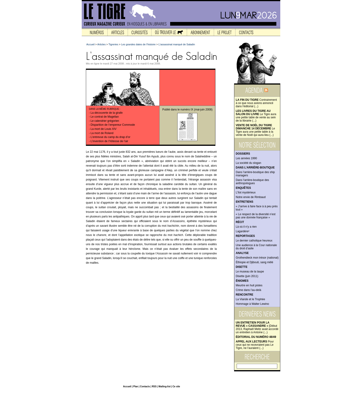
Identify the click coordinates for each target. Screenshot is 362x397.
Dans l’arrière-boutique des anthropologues (252, 181)
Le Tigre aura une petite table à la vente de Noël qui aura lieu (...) (255, 130)
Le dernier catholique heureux (254, 240)
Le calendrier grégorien (104, 120)
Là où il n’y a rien (246, 226)
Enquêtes (243, 187)
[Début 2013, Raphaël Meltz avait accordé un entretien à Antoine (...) (257, 327)
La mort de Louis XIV (103, 129)
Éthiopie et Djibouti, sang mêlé (254, 262)
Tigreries (113, 44)
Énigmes (242, 280)
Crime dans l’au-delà (248, 290)
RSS (154, 386)
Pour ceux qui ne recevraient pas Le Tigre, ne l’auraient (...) (255, 345)
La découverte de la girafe (106, 112)
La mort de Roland (101, 133)
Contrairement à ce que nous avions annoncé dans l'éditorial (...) (256, 103)
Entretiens (244, 201)
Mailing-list (165, 386)
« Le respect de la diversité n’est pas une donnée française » (255, 216)
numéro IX (187, 109)
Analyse (242, 253)
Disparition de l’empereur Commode (112, 124)
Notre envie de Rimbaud (250, 197)
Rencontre (244, 294)
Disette (241, 267)
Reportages (245, 236)
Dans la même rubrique (104, 109)
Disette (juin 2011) (247, 276)
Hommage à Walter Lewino (252, 303)
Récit (240, 222)
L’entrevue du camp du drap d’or (110, 137)
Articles (101, 44)
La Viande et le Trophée (250, 299)
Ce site (176, 386)
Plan (135, 386)
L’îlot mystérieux (246, 192)
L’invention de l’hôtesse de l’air (109, 141)
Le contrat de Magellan (104, 116)
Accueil (90, 44)
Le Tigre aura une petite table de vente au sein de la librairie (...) (256, 115)
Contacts (145, 386)
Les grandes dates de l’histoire (138, 44)
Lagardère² (242, 231)
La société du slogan (248, 163)
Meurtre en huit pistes (249, 285)
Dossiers (243, 153)
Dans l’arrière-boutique (255, 167)
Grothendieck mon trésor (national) (257, 257)
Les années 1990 (246, 158)
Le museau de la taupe (250, 271)
